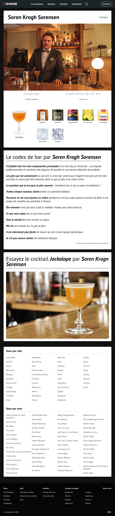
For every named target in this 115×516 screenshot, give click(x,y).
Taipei (85, 361)
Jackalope (32, 93)
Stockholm (62, 400)
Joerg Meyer (62, 423)
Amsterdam (10, 357)
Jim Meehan (62, 419)
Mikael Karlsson (89, 415)
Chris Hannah (11, 473)
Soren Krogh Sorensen (92, 440)
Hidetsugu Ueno (38, 457)
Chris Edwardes (12, 468)
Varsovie (86, 378)
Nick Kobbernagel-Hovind (93, 419)
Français (88, 492)
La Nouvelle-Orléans (40, 374)
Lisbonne (35, 378)
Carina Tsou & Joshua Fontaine (18, 451)
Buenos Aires (11, 383)
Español (68, 500)
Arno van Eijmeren (13, 443)
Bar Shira (10, 447)
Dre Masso (36, 432)
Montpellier (36, 395)
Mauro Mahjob (63, 466)
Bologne (9, 374)
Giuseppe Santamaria (40, 449)
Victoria (86, 383)
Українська (89, 496)
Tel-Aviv (86, 366)
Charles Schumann (13, 460)
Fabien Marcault (38, 440)
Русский (88, 500)
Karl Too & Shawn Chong (68, 440)
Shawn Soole (88, 436)
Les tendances (37, 4)
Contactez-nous (48, 496)
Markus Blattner (64, 457)
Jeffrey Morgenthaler (66, 415)
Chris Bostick (11, 464)
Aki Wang (10, 426)
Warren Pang (88, 457)
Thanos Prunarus (90, 445)
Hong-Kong (36, 361)
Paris (60, 361)
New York (61, 357)
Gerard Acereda (38, 445)
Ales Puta (10, 430)
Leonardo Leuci (64, 449)
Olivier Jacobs (88, 423)
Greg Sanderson (38, 453)
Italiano (88, 503)
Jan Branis (36, 470)
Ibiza (34, 366)
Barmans (51, 4)
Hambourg (36, 357)
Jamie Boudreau (38, 466)
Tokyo (85, 370)
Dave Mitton (37, 419)
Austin (8, 366)
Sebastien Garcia (90, 432)
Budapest (10, 378)
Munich (35, 400)
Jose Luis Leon (63, 428)
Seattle (60, 391)
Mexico (35, 391)
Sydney (86, 357)
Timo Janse (87, 453)
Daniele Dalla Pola (39, 415)
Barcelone (10, 370)
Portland (61, 366)
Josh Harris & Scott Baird (68, 432)
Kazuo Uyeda (63, 445)
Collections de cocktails (28, 496)
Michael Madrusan (65, 470)
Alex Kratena (11, 434)
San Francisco (63, 387)
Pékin (60, 374)
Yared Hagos (88, 462)
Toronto (86, 374)
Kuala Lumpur (37, 370)
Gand (8, 400)
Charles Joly (11, 456)
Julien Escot (62, 436)
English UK (69, 492)
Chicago (9, 387)
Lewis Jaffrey (63, 453)
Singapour (62, 395)
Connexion (106, 4)
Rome (60, 378)
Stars (21, 500)
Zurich (85, 387)
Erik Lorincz (36, 436)
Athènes (9, 361)
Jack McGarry (37, 462)
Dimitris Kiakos (38, 428)
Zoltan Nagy (88, 473)
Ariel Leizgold (11, 439)
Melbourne (36, 387)
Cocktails (63, 4)
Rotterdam (62, 383)
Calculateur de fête (26, 492)
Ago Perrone (11, 422)
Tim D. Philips (88, 449)
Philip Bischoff (89, 428)
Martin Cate (62, 462)
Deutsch (68, 496)
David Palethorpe (39, 423)
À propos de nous (49, 492)
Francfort (9, 395)
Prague (60, 370)
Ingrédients (77, 4)
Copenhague (103, 17)
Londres (35, 383)
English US (69, 503)
